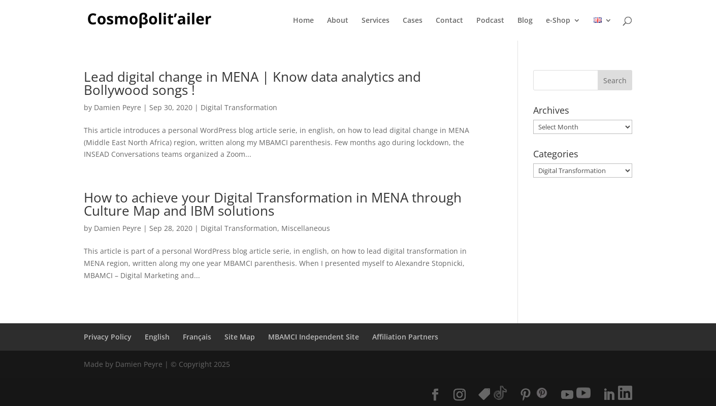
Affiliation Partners (405, 337)
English (157, 337)
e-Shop (558, 21)
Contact (449, 21)
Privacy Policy (108, 337)
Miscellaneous (305, 228)
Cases (412, 21)
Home (303, 21)
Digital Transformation (239, 107)
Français (197, 337)
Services (375, 21)
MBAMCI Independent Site (313, 337)
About (337, 21)
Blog (525, 21)
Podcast (490, 21)
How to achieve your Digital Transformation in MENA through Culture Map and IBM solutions (273, 204)
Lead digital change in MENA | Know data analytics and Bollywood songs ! (252, 83)
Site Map (239, 337)
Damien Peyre (117, 107)
